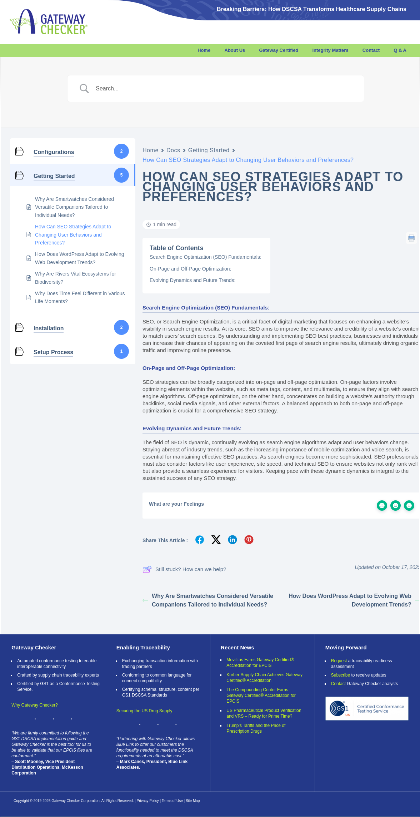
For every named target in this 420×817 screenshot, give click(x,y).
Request (339, 660)
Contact (371, 50)
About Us (235, 50)
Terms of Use (172, 801)
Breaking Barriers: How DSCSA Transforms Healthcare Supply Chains (311, 9)
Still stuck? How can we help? (184, 569)
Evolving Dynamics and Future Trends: (192, 280)
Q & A (400, 50)
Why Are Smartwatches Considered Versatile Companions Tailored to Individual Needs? (207, 600)
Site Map (193, 801)
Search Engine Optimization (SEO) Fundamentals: (205, 257)
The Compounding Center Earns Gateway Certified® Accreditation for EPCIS (261, 695)
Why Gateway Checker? (34, 705)
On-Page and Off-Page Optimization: (190, 269)
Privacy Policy (148, 801)
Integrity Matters (330, 50)
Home (204, 50)
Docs (173, 150)
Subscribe (340, 675)
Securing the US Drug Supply (144, 710)
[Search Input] (224, 88)
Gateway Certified (278, 50)
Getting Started (209, 150)
